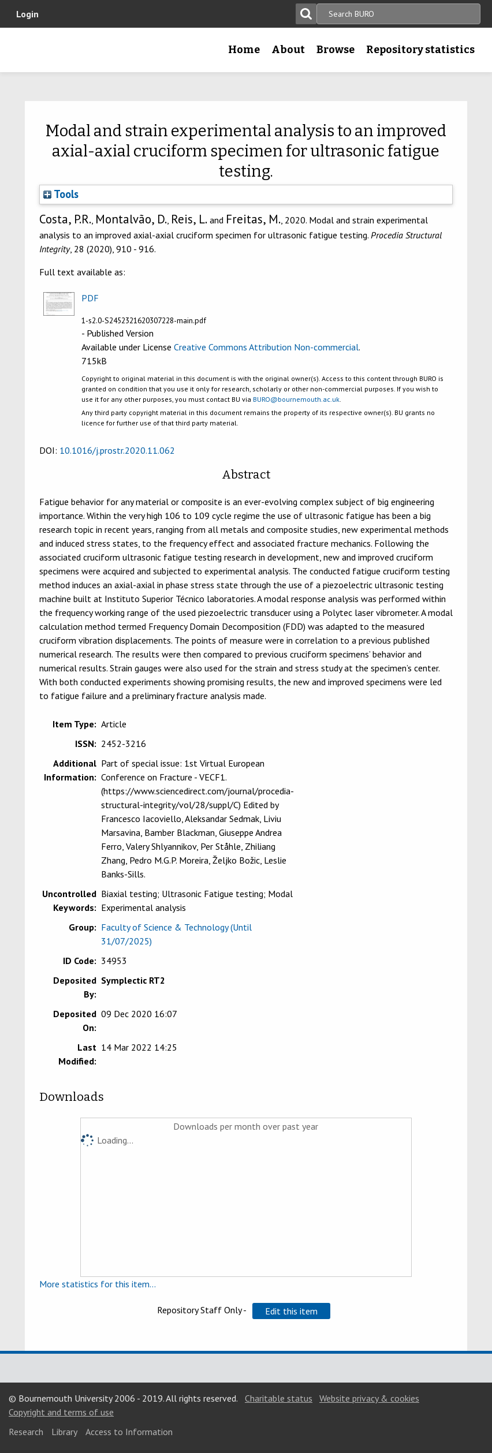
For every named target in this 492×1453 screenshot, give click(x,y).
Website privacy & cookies (369, 1398)
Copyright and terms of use (61, 1412)
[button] (291, 1311)
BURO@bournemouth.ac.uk (296, 399)
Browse (335, 49)
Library (64, 1431)
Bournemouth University (27, 53)
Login (27, 14)
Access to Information (129, 1431)
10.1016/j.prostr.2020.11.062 (117, 450)
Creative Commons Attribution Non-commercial (266, 347)
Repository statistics (420, 49)
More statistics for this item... (97, 1284)
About (288, 49)
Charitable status (278, 1398)
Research (26, 1431)
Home (244, 49)
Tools (61, 194)
